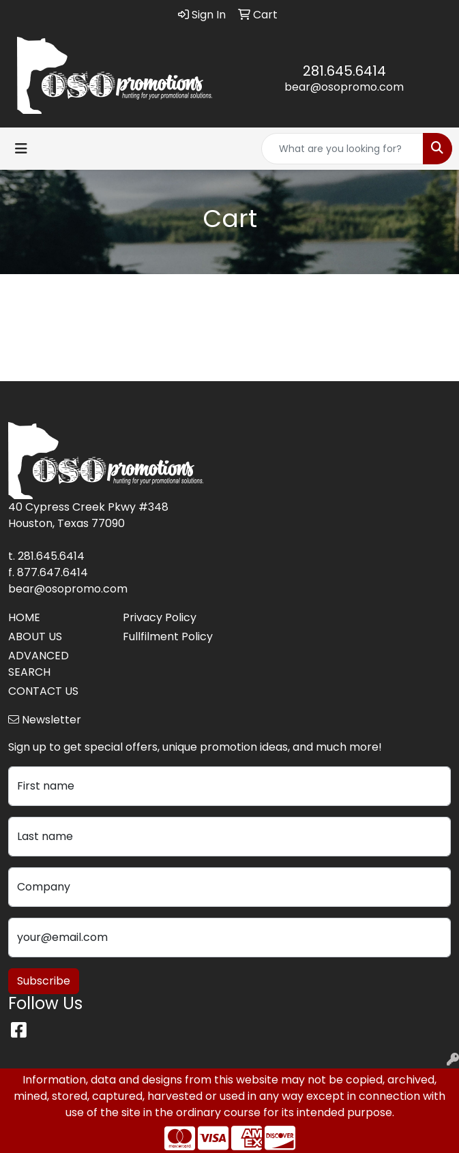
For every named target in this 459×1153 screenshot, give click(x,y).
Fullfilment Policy (168, 636)
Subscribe (43, 981)
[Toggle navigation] (21, 148)
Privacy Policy (159, 617)
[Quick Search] (342, 148)
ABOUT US (35, 636)
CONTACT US (43, 691)
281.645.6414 (344, 70)
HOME (24, 617)
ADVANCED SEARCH (38, 664)
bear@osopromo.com (344, 87)
